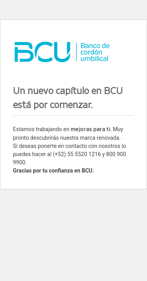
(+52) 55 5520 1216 (77, 154)
